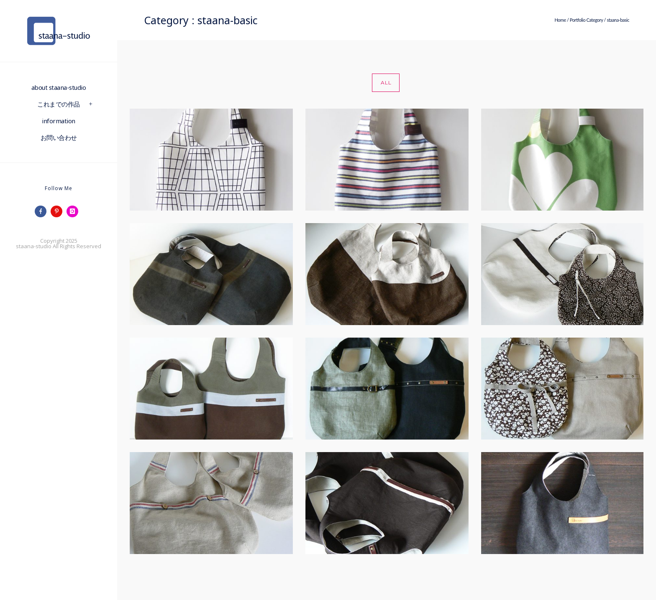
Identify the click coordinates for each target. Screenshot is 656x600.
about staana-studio (58, 87)
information (58, 121)
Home (560, 20)
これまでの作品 (58, 104)
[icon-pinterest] (59, 211)
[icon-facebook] (43, 211)
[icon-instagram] (74, 211)
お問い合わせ (59, 137)
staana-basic (618, 20)
